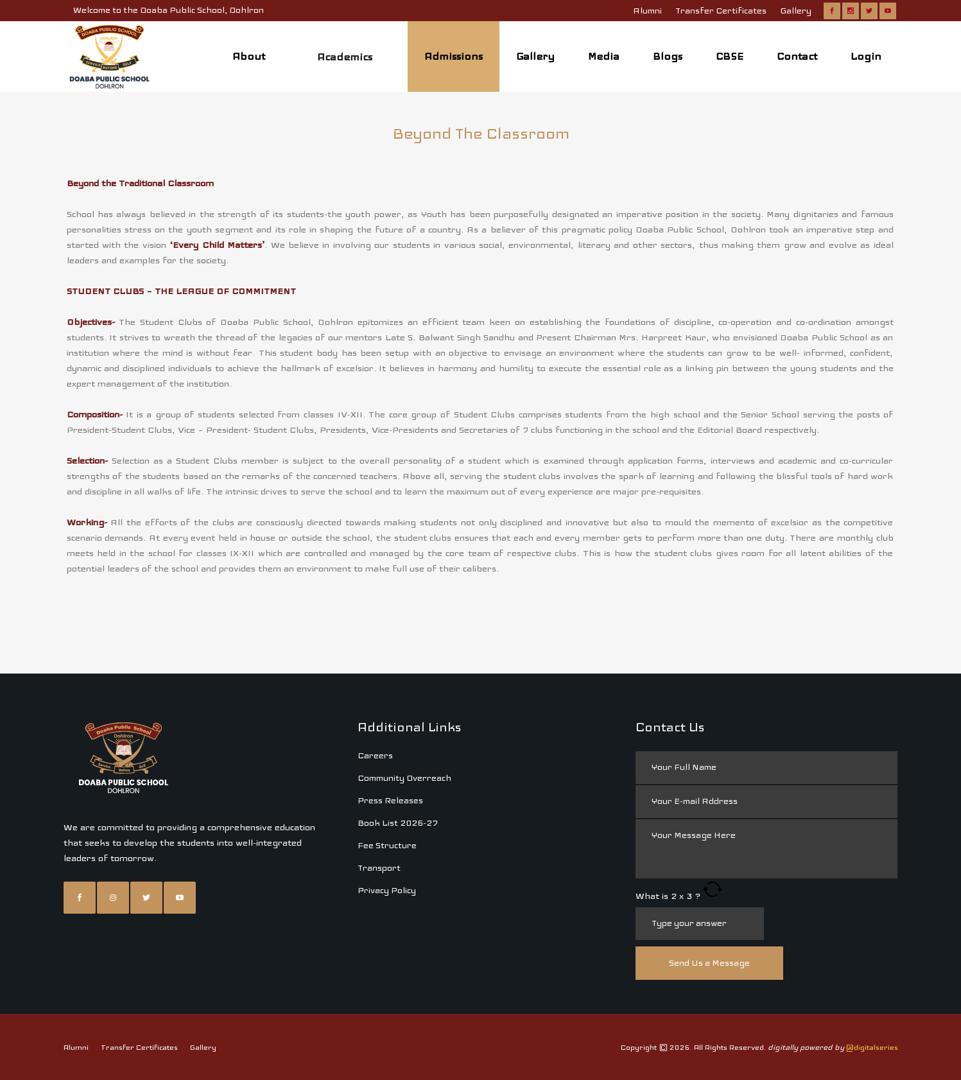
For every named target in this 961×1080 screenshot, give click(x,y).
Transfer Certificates (720, 10)
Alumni (647, 10)
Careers (375, 678)
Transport (379, 790)
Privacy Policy (387, 813)
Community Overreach (404, 700)
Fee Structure (387, 768)
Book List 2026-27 (398, 745)
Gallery (795, 10)
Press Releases (390, 723)
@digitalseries (872, 970)
